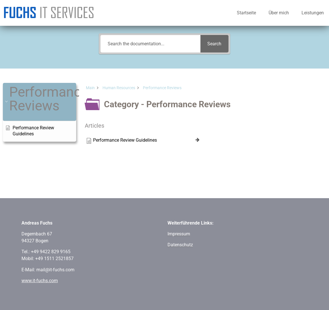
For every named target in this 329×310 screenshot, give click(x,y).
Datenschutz (180, 244)
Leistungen (313, 12)
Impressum (179, 234)
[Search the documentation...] (150, 43)
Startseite (246, 12)
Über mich (279, 12)
